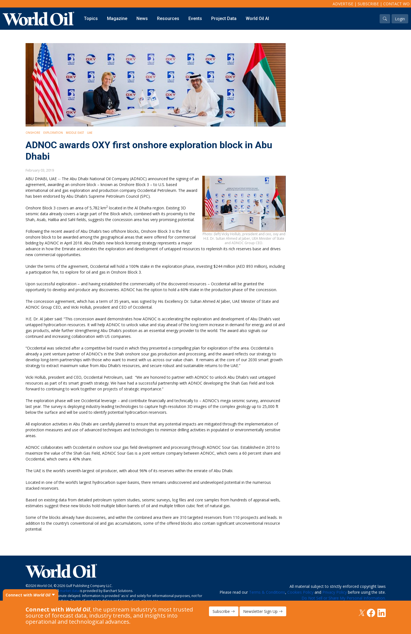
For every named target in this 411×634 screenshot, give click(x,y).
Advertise (343, 3)
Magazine (117, 18)
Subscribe (368, 3)
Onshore (33, 133)
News (142, 18)
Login (400, 18)
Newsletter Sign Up (263, 611)
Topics (91, 18)
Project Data (223, 18)
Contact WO (396, 3)
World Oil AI (257, 18)
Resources (168, 18)
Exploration (53, 133)
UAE (90, 133)
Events (195, 18)
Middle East (75, 133)
